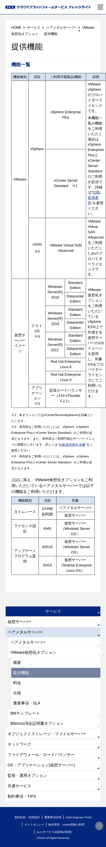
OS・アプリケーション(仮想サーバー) (41, 765)
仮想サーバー (19, 621)
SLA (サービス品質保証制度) (54, 831)
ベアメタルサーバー (25, 632)
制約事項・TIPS (22, 796)
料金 (17, 683)
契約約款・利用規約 (27, 817)
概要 (17, 662)
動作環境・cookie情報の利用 (66, 824)
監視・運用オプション (27, 775)
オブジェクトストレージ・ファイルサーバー (47, 734)
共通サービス (19, 786)
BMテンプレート (25, 713)
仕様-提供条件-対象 (72, 444)
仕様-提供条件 (94, 197)
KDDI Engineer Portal (78, 817)
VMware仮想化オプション (33, 652)
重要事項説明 (52, 817)
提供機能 (21, 672)
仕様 (17, 693)
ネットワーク (19, 744)
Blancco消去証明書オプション (37, 723)
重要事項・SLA (26, 703)
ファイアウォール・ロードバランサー (41, 754)
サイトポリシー (34, 824)
